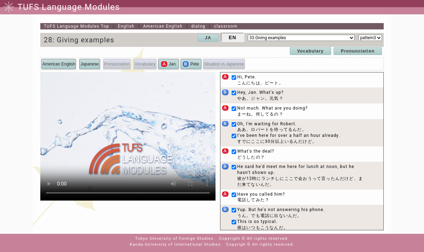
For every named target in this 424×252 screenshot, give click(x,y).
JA (208, 37)
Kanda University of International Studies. (176, 244)
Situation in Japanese (224, 64)
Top (76, 26)
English (126, 26)
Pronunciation (358, 51)
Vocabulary (310, 51)
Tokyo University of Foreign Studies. (175, 238)
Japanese (90, 64)
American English (163, 26)
